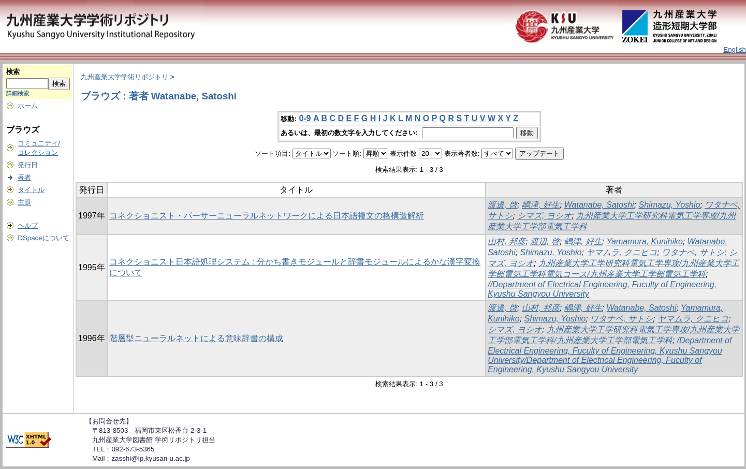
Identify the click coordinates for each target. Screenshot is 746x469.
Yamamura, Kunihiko (645, 241)
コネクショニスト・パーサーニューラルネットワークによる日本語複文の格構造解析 (266, 215)
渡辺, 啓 (545, 241)
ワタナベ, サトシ (693, 252)
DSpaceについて (43, 238)
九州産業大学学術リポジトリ (124, 77)
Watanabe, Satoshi (599, 204)
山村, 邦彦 (506, 241)
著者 (24, 177)
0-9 (305, 118)
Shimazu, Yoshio (669, 204)
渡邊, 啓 (502, 204)
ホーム (28, 106)
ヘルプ (28, 225)
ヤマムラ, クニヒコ (621, 252)
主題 (24, 202)
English (734, 49)
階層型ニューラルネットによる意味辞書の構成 (196, 338)
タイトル (31, 190)
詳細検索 (17, 93)
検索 (13, 72)
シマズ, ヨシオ (544, 215)
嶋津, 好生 (541, 204)
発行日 (28, 165)
